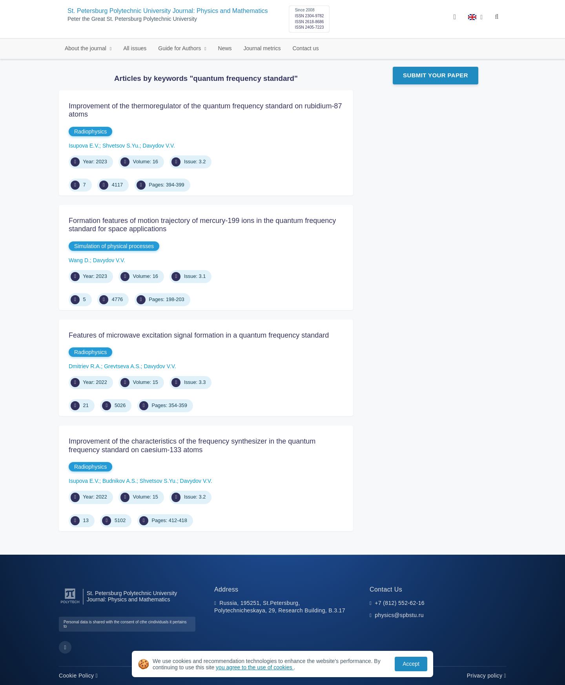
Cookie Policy (78, 675)
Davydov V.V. (159, 145)
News (225, 48)
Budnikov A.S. (119, 481)
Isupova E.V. (84, 145)
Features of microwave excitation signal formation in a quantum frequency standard (199, 335)
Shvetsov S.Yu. (121, 145)
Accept (411, 664)
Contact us (305, 48)
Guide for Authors (180, 48)
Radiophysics (90, 131)
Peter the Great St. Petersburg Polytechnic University (132, 19)
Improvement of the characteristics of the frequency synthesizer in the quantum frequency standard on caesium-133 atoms (192, 445)
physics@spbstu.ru (399, 615)
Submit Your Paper (435, 75)
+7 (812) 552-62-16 (400, 603)
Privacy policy (486, 675)
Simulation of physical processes (114, 246)
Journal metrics (262, 48)
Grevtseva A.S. (122, 366)
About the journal (86, 48)
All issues (134, 48)
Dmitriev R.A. (85, 366)
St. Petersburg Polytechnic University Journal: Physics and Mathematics (167, 10)
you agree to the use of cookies (254, 667)
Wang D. (79, 260)
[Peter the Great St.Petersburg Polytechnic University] (70, 603)
